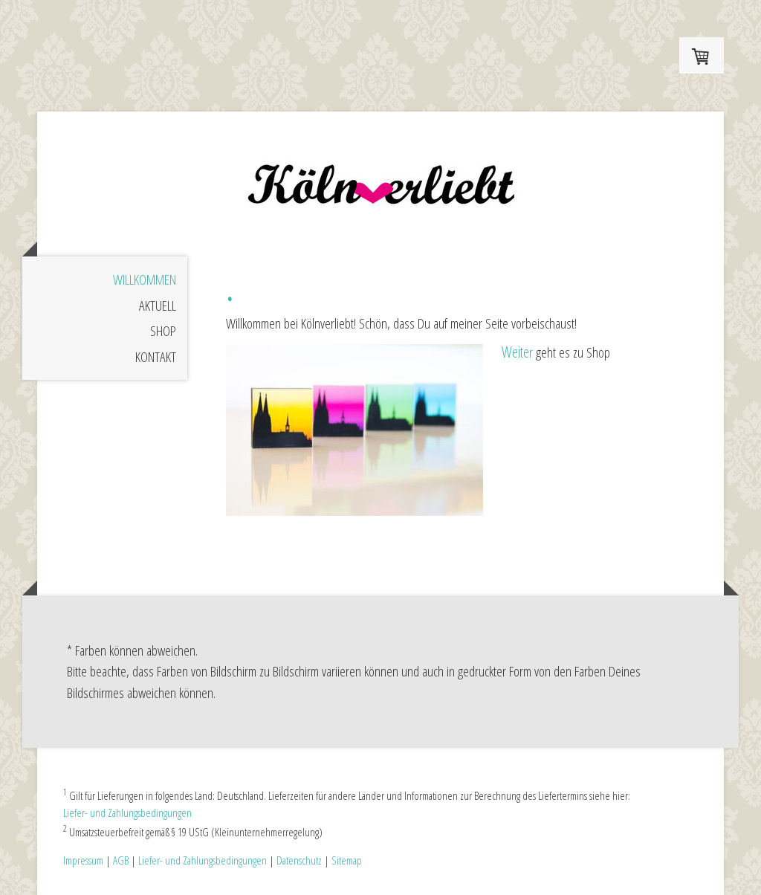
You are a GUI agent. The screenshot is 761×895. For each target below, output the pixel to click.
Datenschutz (299, 860)
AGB (121, 860)
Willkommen (144, 279)
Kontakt (155, 356)
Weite (515, 352)
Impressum (83, 860)
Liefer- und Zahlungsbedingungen (127, 812)
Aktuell (157, 305)
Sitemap (346, 860)
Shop (163, 330)
